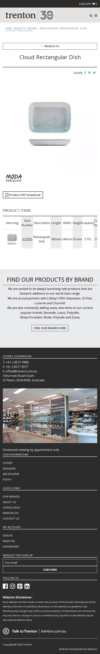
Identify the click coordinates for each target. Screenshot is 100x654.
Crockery (32, 28)
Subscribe (50, 569)
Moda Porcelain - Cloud (73, 28)
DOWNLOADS (11, 507)
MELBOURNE (11, 474)
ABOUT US (9, 502)
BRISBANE (9, 468)
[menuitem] (50, 463)
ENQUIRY (88, 4)
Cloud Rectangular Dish (19, 30)
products (19, 28)
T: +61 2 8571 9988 (16, 362)
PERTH (7, 479)
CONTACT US (11, 518)
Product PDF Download (22, 195)
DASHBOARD (11, 546)
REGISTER (9, 541)
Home (8, 28)
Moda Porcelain (49, 28)
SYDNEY (8, 463)
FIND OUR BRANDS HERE (50, 328)
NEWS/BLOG (10, 513)
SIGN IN (7, 535)
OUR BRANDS (11, 496)
